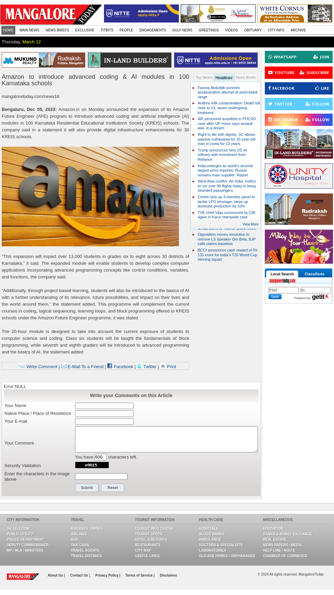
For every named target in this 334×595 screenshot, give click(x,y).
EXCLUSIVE (84, 30)
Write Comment (38, 366)
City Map (143, 550)
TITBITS (107, 30)
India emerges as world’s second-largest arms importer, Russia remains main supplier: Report (226, 170)
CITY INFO (276, 30)
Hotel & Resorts (151, 539)
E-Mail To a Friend (82, 366)
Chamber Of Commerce (285, 556)
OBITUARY (252, 30)
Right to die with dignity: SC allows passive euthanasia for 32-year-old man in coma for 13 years (227, 139)
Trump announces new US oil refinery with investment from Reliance (222, 154)
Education (273, 529)
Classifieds (314, 274)
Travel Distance (86, 556)
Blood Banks (211, 534)
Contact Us (79, 575)
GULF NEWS (182, 30)
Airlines (79, 534)
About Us (56, 575)
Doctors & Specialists (221, 545)
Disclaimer (168, 575)
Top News (204, 77)
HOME (8, 30)
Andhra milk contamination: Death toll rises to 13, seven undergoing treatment (229, 107)
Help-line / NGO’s (279, 550)
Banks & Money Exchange (287, 534)
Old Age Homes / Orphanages (227, 556)
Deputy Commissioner (28, 545)
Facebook (120, 366)
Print (168, 366)
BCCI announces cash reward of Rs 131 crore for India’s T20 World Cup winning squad (228, 254)
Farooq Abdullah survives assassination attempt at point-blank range (228, 92)
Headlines (224, 78)
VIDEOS (231, 30)
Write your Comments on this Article (131, 395)
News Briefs (246, 77)
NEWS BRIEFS (57, 30)
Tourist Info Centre (154, 529)
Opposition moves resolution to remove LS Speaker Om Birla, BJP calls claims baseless (227, 239)
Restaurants (148, 545)
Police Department (25, 539)
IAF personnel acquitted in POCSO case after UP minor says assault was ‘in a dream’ (227, 123)
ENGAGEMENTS (152, 30)
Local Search (282, 274)
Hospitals (208, 529)
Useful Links (147, 556)
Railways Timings (87, 529)
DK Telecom (18, 529)
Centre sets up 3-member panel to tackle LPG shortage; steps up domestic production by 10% (226, 201)
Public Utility (20, 534)
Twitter (147, 366)
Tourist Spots (148, 534)
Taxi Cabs (80, 545)
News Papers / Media (282, 545)
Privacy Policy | (107, 575)
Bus (74, 539)
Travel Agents (85, 550)
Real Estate (274, 539)
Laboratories (212, 550)
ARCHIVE (298, 30)
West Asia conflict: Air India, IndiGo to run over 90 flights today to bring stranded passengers (227, 185)
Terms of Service (139, 575)
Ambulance (210, 539)
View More (251, 224)
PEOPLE (126, 30)
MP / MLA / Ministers (25, 550)
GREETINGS (209, 30)
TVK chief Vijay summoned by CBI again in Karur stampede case (226, 215)
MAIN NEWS (30, 30)
